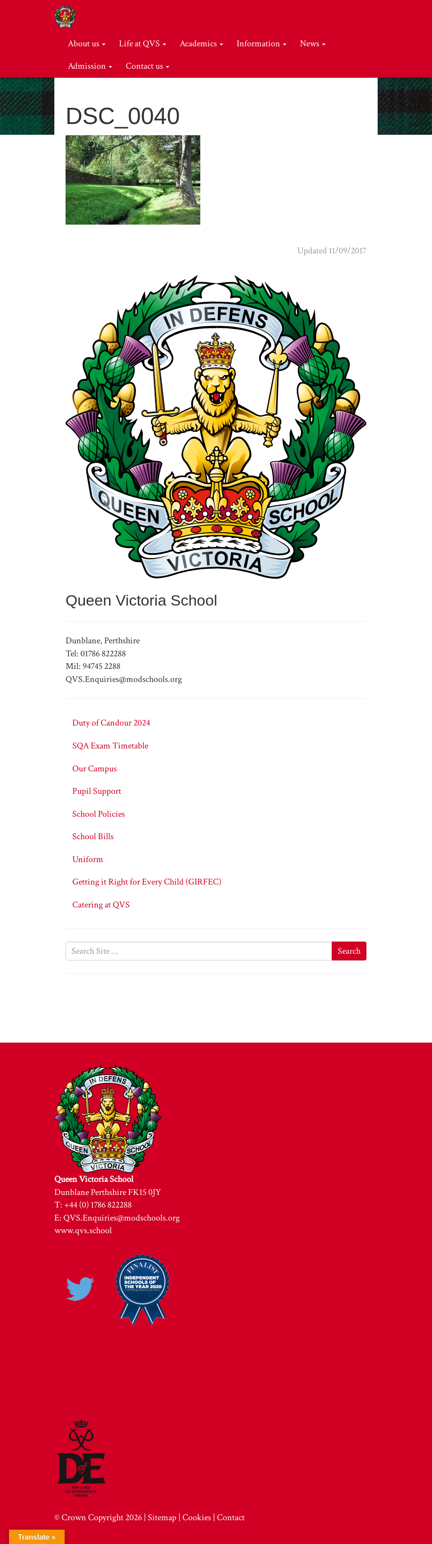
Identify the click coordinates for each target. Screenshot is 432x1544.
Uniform (87, 859)
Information (262, 43)
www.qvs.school (83, 1230)
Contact (231, 1517)
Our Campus (94, 768)
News (313, 43)
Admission (90, 66)
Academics (201, 43)
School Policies (98, 814)
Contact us (147, 66)
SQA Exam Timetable (110, 746)
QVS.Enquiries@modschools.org (121, 1218)
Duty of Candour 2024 (111, 723)
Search (349, 951)
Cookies (196, 1517)
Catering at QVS (101, 905)
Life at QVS (142, 43)
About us (87, 43)
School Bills (93, 836)
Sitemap (162, 1517)
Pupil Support (96, 791)
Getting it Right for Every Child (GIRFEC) (146, 882)
